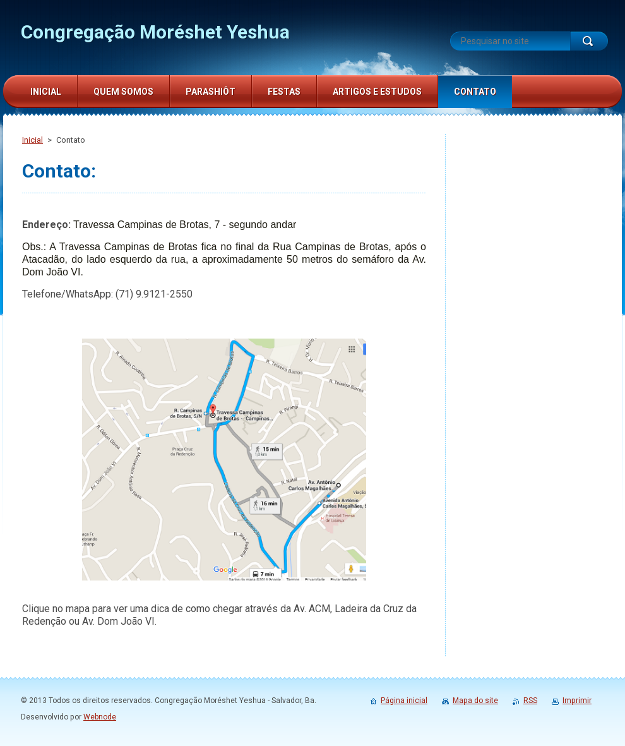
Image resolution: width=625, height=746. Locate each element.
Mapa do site (475, 700)
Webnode (99, 717)
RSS (530, 700)
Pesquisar (589, 41)
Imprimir (577, 700)
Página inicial (404, 700)
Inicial (32, 140)
